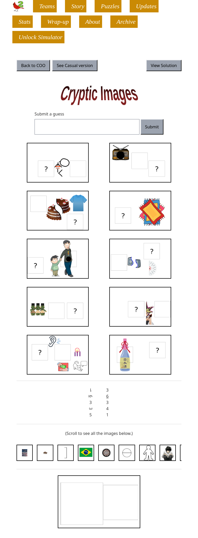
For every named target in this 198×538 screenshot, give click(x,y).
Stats (25, 21)
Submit (152, 127)
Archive (126, 21)
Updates (146, 6)
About (92, 21)
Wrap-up (58, 21)
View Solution (164, 65)
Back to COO (33, 65)
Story (77, 6)
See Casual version (75, 65)
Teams (47, 6)
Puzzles (110, 6)
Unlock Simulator (40, 37)
